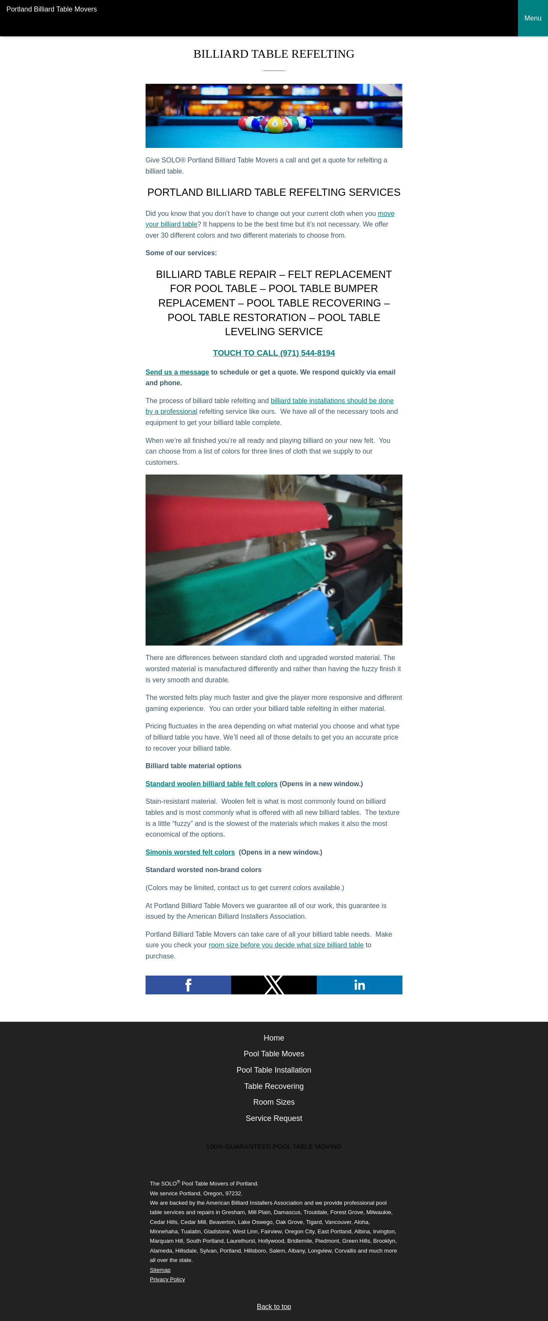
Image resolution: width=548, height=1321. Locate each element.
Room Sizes (274, 1102)
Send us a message (177, 372)
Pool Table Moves (274, 1054)
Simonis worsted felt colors (190, 852)
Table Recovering (274, 1086)
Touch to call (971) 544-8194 (274, 352)
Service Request (274, 1118)
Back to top (274, 1306)
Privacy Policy (167, 1279)
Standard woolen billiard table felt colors (212, 783)
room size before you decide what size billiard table (286, 945)
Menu (533, 18)
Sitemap (160, 1270)
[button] (188, 985)
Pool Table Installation (274, 1070)
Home (274, 1038)
